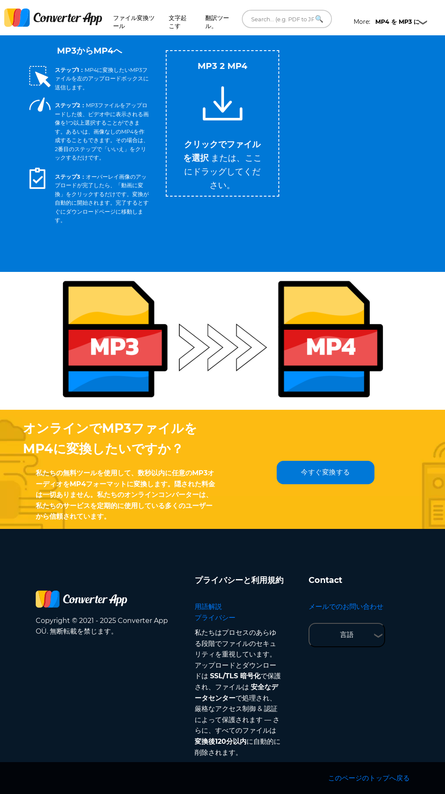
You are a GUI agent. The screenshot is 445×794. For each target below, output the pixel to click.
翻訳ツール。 (217, 22)
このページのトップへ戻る (369, 778)
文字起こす (178, 22)
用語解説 (208, 607)
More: (386, 22)
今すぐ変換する (325, 472)
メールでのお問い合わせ (346, 607)
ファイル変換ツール (134, 22)
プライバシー (215, 618)
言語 (347, 635)
